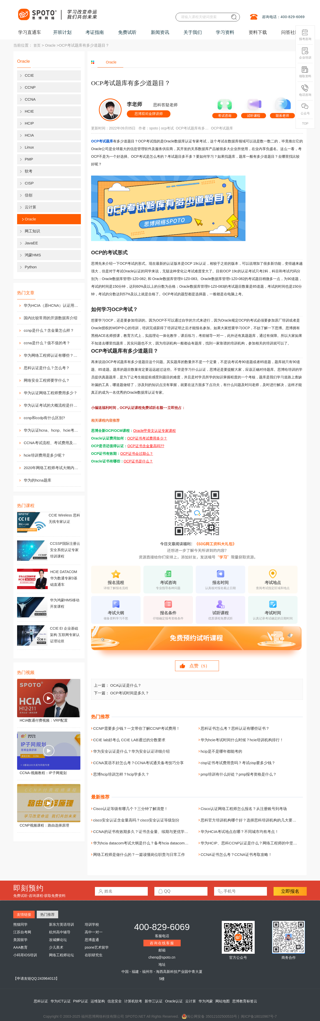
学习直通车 (29, 32)
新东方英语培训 (61, 924)
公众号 (305, 109)
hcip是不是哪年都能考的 (221, 751)
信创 (28, 195)
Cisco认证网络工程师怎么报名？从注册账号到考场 (244, 808)
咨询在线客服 (162, 943)
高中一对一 (94, 932)
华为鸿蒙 (206, 1001)
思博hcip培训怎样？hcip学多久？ (121, 774)
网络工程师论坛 (61, 955)
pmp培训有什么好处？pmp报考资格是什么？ (239, 774)
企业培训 (305, 53)
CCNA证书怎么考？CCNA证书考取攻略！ (236, 854)
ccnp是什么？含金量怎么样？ (49, 330)
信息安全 (114, 1001)
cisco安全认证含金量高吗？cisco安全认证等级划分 (136, 820)
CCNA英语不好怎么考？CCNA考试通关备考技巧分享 (138, 763)
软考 (28, 171)
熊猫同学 (20, 924)
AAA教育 (20, 947)
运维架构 (98, 1001)
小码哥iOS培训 (25, 955)
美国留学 (20, 940)
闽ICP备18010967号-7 (259, 1016)
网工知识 (32, 231)
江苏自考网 (22, 932)
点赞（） (199, 665)
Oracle (50, 45)
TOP (305, 123)
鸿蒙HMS (33, 255)
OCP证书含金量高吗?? (145, 446)
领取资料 (305, 72)
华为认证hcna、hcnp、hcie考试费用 (52, 430)
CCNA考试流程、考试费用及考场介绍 (52, 443)
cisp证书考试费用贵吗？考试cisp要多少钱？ (238, 763)
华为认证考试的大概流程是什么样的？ (52, 405)
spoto (153, 128)
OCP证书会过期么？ (136, 454)
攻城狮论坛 (58, 940)
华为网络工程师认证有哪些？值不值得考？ (52, 355)
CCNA (30, 99)
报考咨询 (305, 35)
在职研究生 (94, 955)
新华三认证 (154, 1001)
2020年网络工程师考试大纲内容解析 (52, 468)
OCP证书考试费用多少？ (147, 438)
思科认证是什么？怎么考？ (47, 368)
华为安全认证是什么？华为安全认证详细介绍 (131, 751)
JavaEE (31, 243)
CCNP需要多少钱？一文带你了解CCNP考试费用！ (136, 728)
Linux (29, 147)
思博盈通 (92, 940)
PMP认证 (80, 1001)
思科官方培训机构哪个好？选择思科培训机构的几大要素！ (250, 820)
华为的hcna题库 (37, 480)
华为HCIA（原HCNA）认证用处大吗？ (52, 305)
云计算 (30, 207)
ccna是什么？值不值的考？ (47, 343)
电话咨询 (305, 91)
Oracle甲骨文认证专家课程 (154, 431)
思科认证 (41, 1001)
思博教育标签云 (244, 1001)
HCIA (29, 135)
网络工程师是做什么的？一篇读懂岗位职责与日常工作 (139, 854)
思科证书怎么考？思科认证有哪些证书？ (235, 728)
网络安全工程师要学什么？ (47, 380)
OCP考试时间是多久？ (129, 693)
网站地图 (222, 1001)
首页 (37, 45)
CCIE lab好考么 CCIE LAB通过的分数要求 (129, 740)
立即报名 (290, 891)
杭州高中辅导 (59, 932)
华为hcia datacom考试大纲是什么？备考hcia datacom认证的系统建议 (152, 843)
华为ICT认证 (61, 1001)
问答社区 (290, 32)
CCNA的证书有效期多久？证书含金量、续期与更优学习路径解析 (148, 831)
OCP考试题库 (222, 128)
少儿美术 (56, 947)
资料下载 (258, 32)
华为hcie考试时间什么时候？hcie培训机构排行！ (242, 740)
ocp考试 (167, 128)
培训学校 (92, 924)
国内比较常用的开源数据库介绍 (50, 318)
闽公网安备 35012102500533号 (209, 1016)
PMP (29, 159)
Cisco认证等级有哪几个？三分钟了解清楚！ (130, 808)
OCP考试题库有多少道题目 (192, 128)
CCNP (30, 87)
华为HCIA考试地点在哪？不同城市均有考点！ (240, 831)
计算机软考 (133, 1001)
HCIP (29, 123)
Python (31, 267)
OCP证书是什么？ (138, 461)
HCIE (29, 111)
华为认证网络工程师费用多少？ (50, 393)
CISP (29, 183)
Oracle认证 (174, 1001)
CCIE (29, 75)
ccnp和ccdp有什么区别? (44, 418)
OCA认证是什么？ (126, 685)
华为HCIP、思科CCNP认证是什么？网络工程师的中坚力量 (251, 843)
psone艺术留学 (97, 947)
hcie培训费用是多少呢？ (44, 455)
